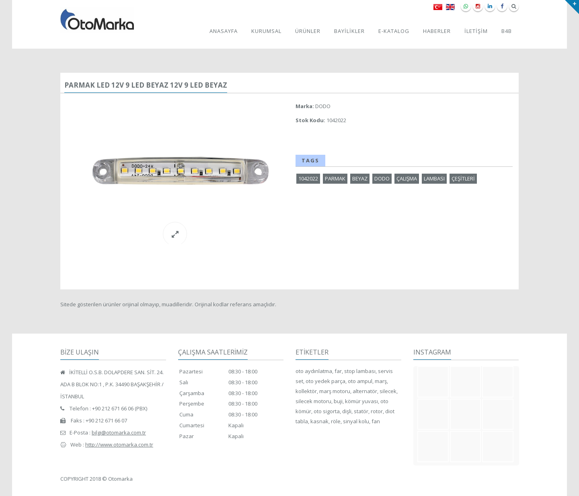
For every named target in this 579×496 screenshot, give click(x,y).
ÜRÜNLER (307, 31)
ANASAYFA (223, 31)
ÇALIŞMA (406, 178)
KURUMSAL (266, 31)
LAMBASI (434, 178)
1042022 (308, 178)
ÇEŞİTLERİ (463, 178)
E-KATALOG (393, 31)
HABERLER (437, 31)
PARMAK (335, 178)
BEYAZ (360, 178)
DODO (382, 178)
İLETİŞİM (476, 31)
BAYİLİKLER (349, 31)
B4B (506, 31)
